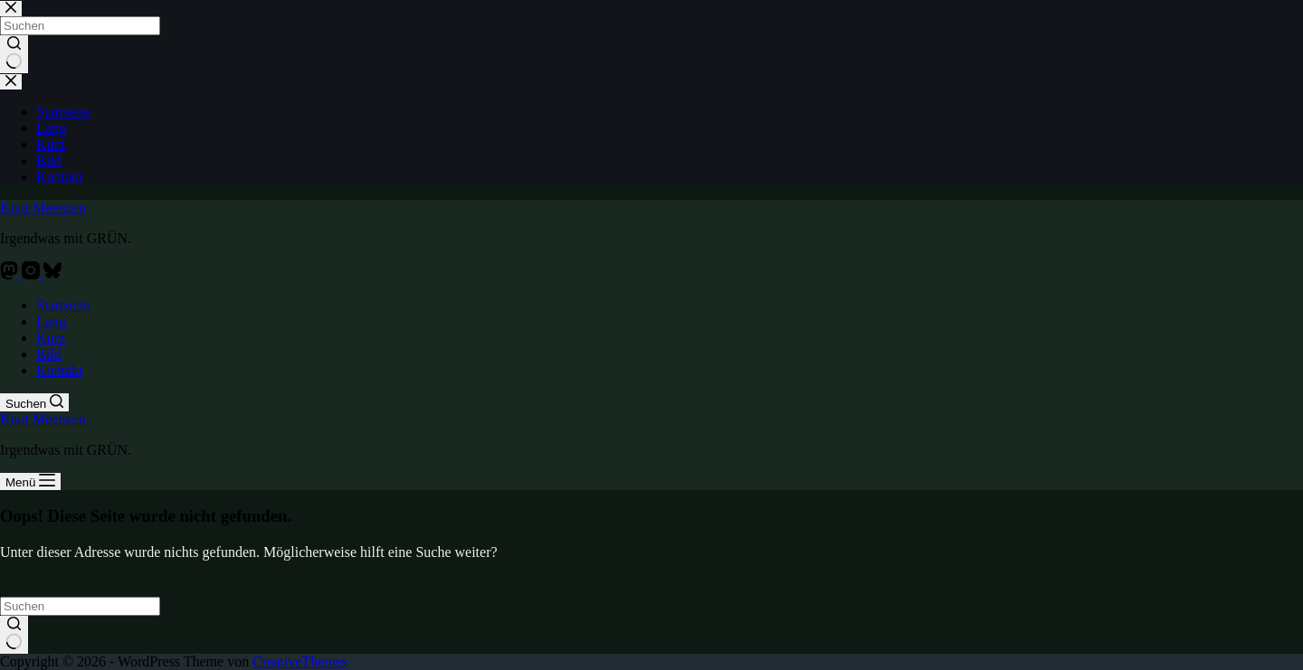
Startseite (63, 305)
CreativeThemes (299, 661)
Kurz (50, 337)
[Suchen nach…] (80, 606)
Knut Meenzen (43, 207)
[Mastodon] (11, 274)
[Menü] (30, 481)
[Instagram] (32, 274)
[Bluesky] (52, 274)
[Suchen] (34, 402)
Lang (51, 321)
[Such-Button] (14, 635)
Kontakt (59, 370)
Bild (49, 354)
